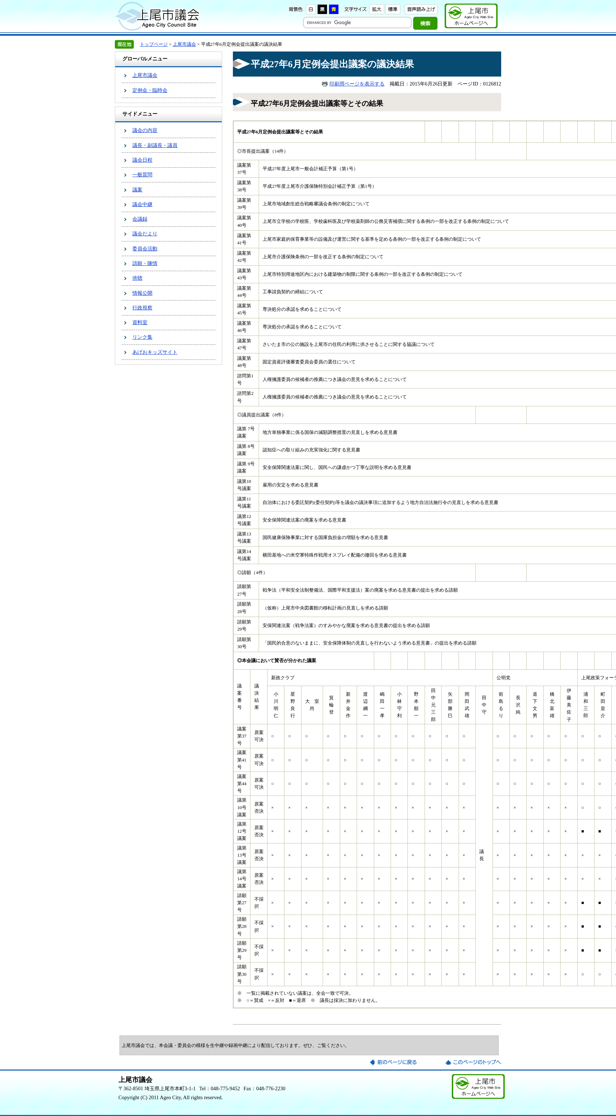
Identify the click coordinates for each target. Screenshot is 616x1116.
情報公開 (142, 293)
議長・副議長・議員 (154, 145)
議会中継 (142, 204)
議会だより (144, 233)
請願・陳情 (144, 263)
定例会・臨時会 (149, 90)
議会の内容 (144, 130)
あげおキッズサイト (154, 352)
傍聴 (137, 278)
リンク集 (142, 337)
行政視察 (142, 307)
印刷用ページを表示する (357, 84)
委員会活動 (144, 248)
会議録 (139, 219)
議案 (137, 189)
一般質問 (142, 174)
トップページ (154, 44)
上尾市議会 (184, 44)
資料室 (139, 322)
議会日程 (142, 160)
